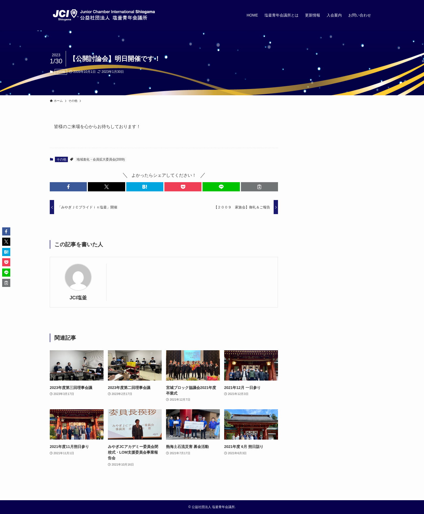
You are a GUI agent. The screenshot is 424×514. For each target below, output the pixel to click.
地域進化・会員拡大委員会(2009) (101, 159)
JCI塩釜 (78, 297)
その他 (60, 71)
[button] (68, 186)
